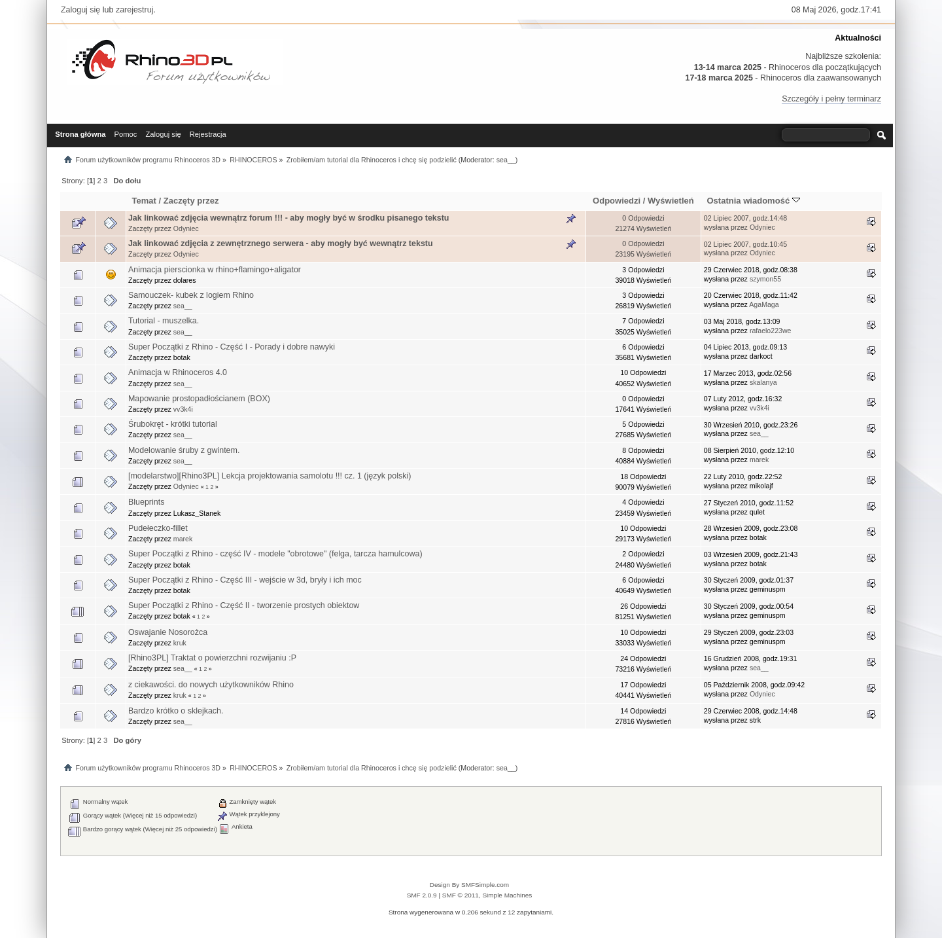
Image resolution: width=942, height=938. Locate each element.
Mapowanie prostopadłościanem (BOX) (199, 398)
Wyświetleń (671, 201)
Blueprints (146, 502)
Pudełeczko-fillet (158, 528)
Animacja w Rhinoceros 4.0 (177, 372)
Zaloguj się (80, 9)
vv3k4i (183, 409)
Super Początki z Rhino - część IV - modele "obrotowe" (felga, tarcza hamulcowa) (275, 553)
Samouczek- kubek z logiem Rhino (191, 295)
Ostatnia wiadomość (752, 201)
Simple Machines (507, 895)
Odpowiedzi (616, 201)
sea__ (506, 160)
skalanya (763, 382)
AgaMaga (763, 304)
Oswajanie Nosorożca (167, 632)
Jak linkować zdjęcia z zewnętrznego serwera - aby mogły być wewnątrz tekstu (280, 243)
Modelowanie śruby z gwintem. (183, 450)
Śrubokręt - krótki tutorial (172, 424)
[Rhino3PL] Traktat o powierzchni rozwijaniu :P (212, 657)
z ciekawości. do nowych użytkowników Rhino (211, 684)
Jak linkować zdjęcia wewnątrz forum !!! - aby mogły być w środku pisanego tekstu (288, 218)
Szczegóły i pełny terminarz (831, 98)
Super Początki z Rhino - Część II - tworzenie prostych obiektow (243, 605)
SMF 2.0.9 (422, 895)
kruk (179, 643)
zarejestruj (135, 9)
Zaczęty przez (191, 201)
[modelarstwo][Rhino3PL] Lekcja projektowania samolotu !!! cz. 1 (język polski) (269, 475)
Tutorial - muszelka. (163, 320)
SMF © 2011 (460, 895)
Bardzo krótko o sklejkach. (176, 710)
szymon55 (765, 279)
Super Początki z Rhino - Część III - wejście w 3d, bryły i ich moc (245, 580)
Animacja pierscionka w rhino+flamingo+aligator (214, 269)
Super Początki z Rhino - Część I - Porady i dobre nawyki (231, 347)
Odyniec (186, 228)
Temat (144, 201)
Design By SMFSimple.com (469, 884)
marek (759, 459)
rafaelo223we (771, 330)
